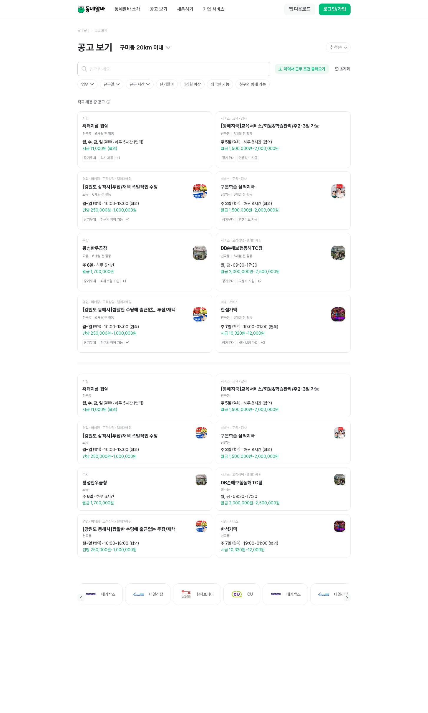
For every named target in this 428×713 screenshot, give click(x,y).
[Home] (91, 9)
